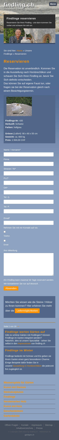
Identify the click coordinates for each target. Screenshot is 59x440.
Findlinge (9, 396)
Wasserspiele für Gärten (19, 382)
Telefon (7, 236)
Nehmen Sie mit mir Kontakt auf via (20, 228)
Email (6, 245)
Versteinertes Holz (15, 401)
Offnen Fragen (11, 425)
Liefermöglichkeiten (27, 310)
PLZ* (6, 178)
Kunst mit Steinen (15, 387)
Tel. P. (6, 206)
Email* (7, 218)
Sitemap (49, 425)
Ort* (5, 188)
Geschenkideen (13, 411)
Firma (6, 159)
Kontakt (24, 425)
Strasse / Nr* (10, 169)
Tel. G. (7, 197)
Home (19, 50)
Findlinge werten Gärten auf (25, 331)
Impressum (37, 425)
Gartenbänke (12, 415)
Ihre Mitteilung (10, 250)
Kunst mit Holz (13, 406)
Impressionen (24, 343)
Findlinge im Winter (19, 350)
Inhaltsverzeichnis (24, 428)
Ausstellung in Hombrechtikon (27, 366)
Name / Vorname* (12, 150)
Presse (39, 428)
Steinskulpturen (13, 392)
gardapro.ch (29, 435)
